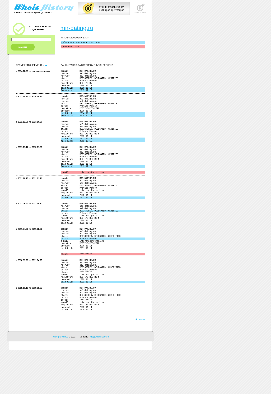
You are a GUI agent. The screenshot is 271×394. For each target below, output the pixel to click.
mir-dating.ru (76, 28)
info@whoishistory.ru (99, 381)
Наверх (140, 363)
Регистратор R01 (60, 381)
